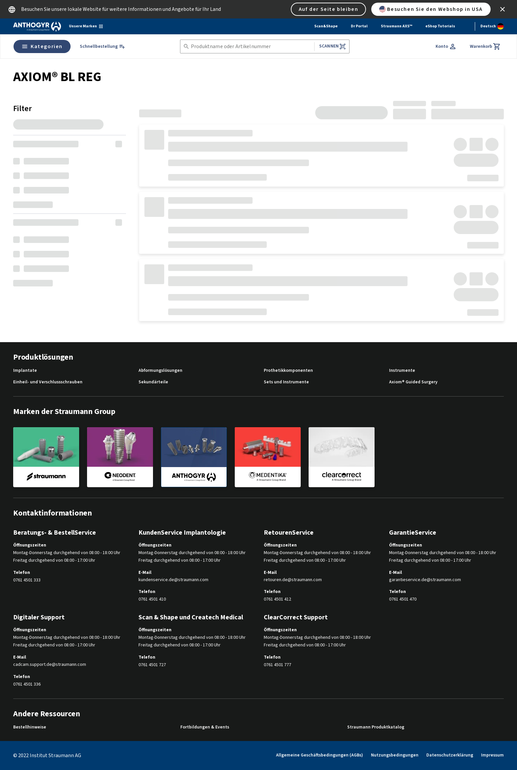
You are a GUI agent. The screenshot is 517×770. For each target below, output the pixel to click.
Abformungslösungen (160, 371)
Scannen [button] (332, 46)
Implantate (25, 371)
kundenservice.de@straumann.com (173, 580)
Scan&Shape (326, 26)
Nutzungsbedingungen (394, 755)
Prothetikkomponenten (288, 371)
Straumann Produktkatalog (375, 727)
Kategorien (42, 46)
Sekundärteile (153, 382)
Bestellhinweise (29, 727)
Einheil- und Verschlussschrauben (47, 382)
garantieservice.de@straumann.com (425, 580)
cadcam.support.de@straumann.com (49, 665)
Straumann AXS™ (396, 26)
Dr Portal (359, 26)
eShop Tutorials (440, 26)
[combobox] (251, 47)
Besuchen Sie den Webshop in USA (431, 9)
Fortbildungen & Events (204, 727)
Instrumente (402, 371)
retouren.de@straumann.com (293, 580)
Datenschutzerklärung (449, 755)
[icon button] (502, 9)
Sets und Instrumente (286, 382)
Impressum (492, 755)
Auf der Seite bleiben (328, 9)
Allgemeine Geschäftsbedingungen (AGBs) (319, 755)
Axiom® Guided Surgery (413, 382)
